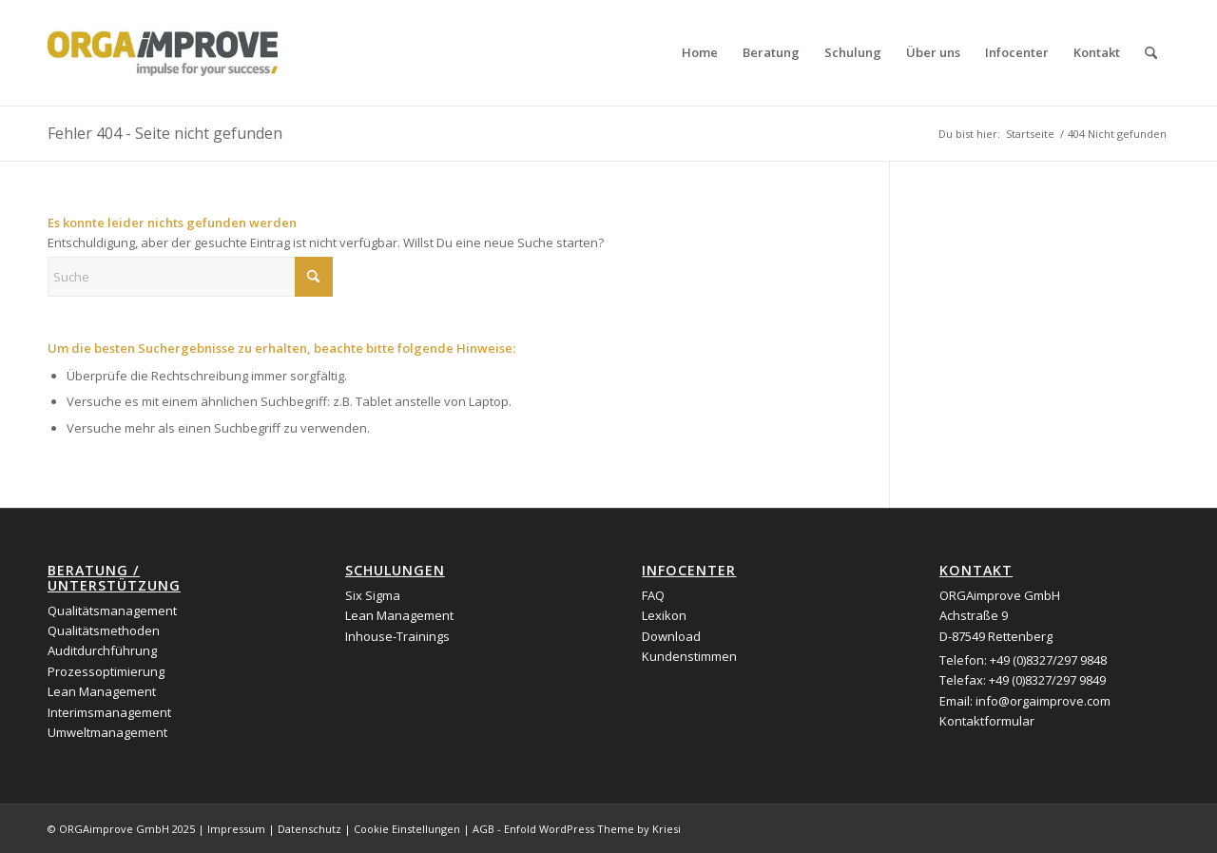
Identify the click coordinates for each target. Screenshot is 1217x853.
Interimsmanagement (109, 712)
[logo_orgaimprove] (163, 53)
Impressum (236, 829)
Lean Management (102, 691)
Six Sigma (372, 595)
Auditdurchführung (102, 650)
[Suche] (1150, 53)
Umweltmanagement (107, 732)
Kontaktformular (986, 720)
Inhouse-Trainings (397, 636)
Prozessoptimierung (106, 671)
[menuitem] (699, 53)
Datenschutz (309, 829)
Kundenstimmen (689, 656)
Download (671, 636)
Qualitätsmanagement (112, 610)
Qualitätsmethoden (104, 630)
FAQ (653, 595)
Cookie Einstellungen (407, 829)
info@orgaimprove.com (1043, 700)
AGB (483, 829)
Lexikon (664, 615)
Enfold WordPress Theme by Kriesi (592, 829)
